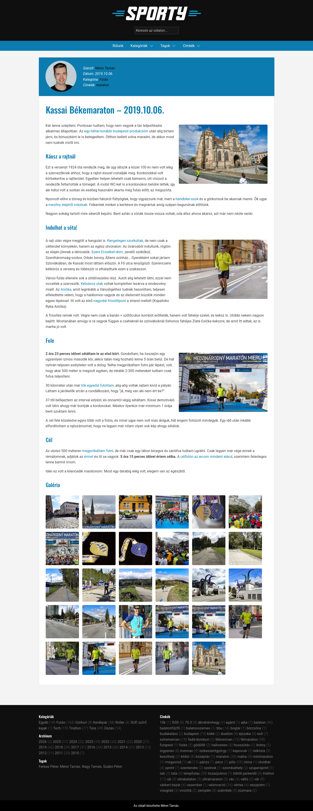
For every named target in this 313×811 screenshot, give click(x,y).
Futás (104, 79)
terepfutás (191, 773)
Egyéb (43, 722)
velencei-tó (216, 785)
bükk (211, 734)
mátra (242, 756)
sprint (169, 768)
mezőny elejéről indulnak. (68, 205)
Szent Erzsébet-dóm (107, 252)
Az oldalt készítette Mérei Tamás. (156, 805)
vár (256, 779)
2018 (59, 747)
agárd (230, 722)
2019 (43, 747)
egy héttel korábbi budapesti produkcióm (116, 131)
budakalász (169, 734)
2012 (43, 753)
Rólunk (118, 46)
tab (162, 773)
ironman (186, 751)
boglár (235, 728)
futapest (166, 745)
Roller (119, 722)
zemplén (204, 790)
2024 (73, 742)
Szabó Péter (112, 766)
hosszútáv (242, 745)
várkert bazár (170, 785)
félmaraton (249, 739)
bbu (219, 728)
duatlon (227, 734)
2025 (57, 742)
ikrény (260, 745)
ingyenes (167, 751)
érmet (88, 456)
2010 (75, 753)
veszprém (257, 785)
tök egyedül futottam (97, 385)
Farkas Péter (48, 766)
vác (231, 779)
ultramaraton (212, 779)
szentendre (189, 768)
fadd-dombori (198, 739)
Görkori (81, 722)
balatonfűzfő (170, 728)
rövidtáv (264, 762)
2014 (124, 747)
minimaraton (263, 756)
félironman (223, 739)
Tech (57, 728)
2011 (59, 753)
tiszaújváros (217, 773)
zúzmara (244, 790)
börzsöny (254, 728)
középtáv (203, 756)
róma (248, 762)
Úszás (109, 728)
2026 (43, 742)
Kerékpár (100, 722)
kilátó (185, 756)
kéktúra (259, 751)
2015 (107, 747)
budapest (191, 734)
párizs (204, 762)
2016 (91, 747)
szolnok (210, 768)
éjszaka (245, 734)
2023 (89, 742)
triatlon (268, 773)
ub (169, 779)
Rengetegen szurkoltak (125, 241)
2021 (122, 742)
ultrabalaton (186, 779)
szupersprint (259, 768)
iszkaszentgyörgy (212, 751)
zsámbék (224, 790)
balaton (260, 722)
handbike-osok (187, 199)
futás (183, 745)
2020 (138, 742)
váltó (244, 779)
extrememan (170, 739)
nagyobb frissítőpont (109, 301)
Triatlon (75, 728)
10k (163, 722)
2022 (105, 742)
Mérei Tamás (105, 68)
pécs (219, 762)
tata (174, 773)
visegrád (166, 790)
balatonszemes (198, 728)
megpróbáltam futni (97, 451)
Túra (92, 728)
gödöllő (199, 745)
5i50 (175, 722)
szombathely (232, 768)
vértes (238, 785)
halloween (219, 745)
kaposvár (240, 751)
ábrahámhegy (209, 722)
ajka (244, 722)
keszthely (167, 756)
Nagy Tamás (92, 766)
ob (189, 762)
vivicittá (185, 790)
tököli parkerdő (245, 773)
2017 (75, 747)
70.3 (188, 722)
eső (260, 734)
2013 (140, 747)
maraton (102, 85)
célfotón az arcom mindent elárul (206, 456)
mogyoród (173, 762)
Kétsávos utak (92, 284)
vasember (194, 785)
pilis (232, 762)
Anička (66, 289)
